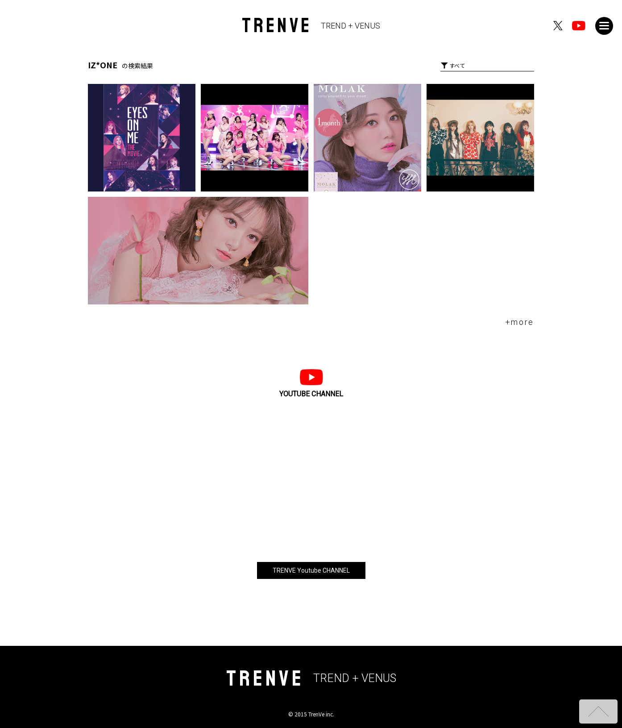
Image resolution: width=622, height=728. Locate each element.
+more (520, 322)
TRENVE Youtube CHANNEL (311, 570)
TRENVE (311, 25)
